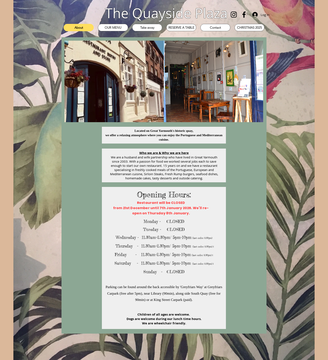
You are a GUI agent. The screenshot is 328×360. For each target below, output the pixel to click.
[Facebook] (244, 14)
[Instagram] (234, 14)
